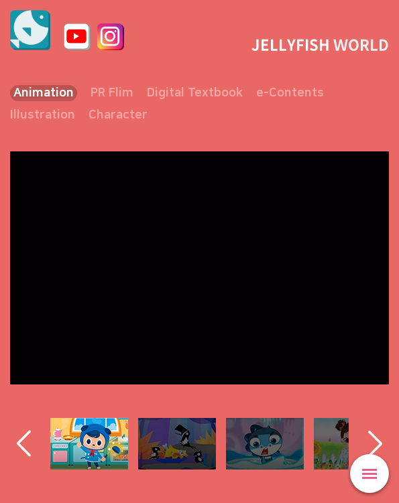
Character (118, 115)
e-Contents (290, 93)
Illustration (42, 115)
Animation (43, 93)
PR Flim (112, 93)
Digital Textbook (195, 93)
